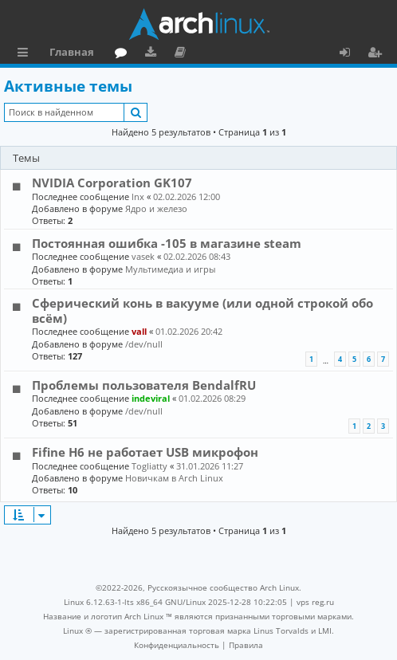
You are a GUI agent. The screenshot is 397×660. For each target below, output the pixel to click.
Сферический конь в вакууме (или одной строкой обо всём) (202, 310)
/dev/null (144, 344)
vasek (143, 256)
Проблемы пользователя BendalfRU (144, 385)
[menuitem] (176, 645)
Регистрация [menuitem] (378, 54)
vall (139, 331)
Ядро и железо (156, 208)
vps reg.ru (315, 601)
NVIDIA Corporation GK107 (112, 183)
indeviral (151, 398)
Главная (71, 52)
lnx (138, 196)
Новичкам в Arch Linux (174, 478)
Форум (124, 54)
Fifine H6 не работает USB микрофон (145, 452)
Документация (183, 54)
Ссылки (26, 54)
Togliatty (149, 466)
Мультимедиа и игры (170, 269)
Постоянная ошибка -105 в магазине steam (166, 243)
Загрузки (153, 54)
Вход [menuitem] (350, 54)
